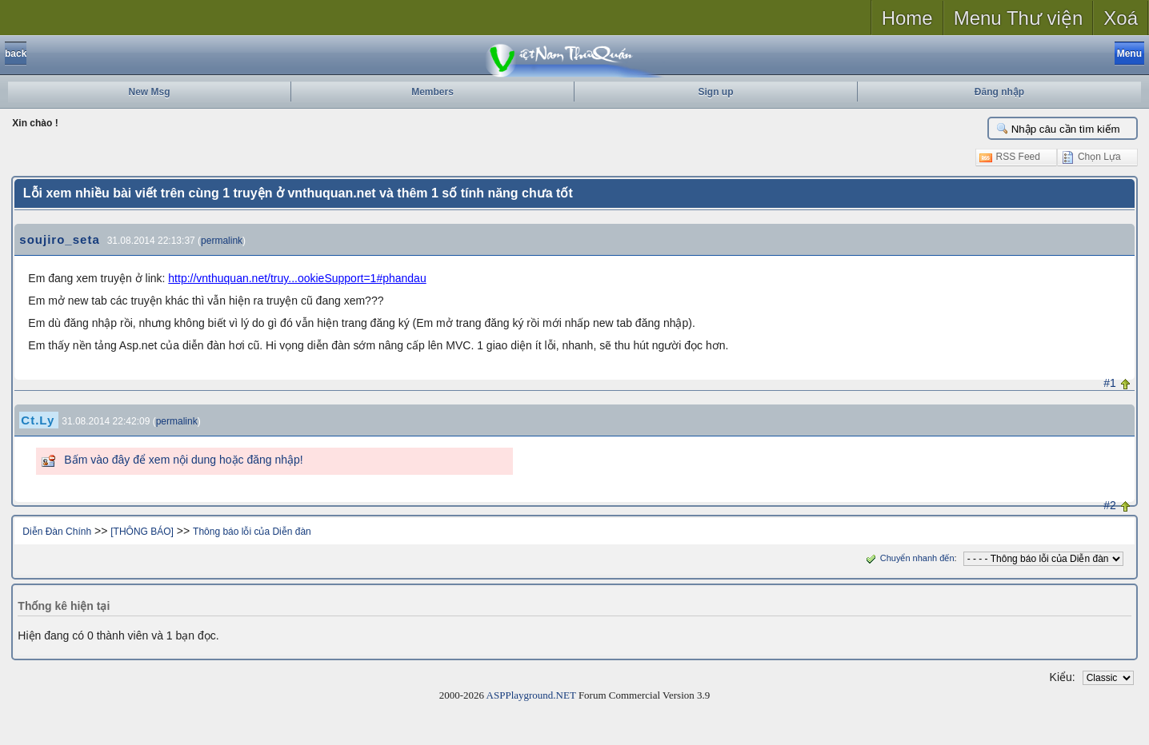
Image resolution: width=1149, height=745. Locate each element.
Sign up (716, 92)
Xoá (1120, 18)
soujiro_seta (59, 239)
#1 (1109, 382)
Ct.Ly (37, 420)
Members (432, 92)
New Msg (149, 92)
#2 (1109, 505)
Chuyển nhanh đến (909, 558)
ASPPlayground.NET (531, 695)
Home (907, 18)
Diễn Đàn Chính (56, 531)
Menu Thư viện (1018, 18)
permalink (221, 240)
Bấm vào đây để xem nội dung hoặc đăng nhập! (183, 459)
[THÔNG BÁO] (142, 531)
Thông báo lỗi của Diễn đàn (252, 531)
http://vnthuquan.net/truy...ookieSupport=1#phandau (297, 278)
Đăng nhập (999, 92)
